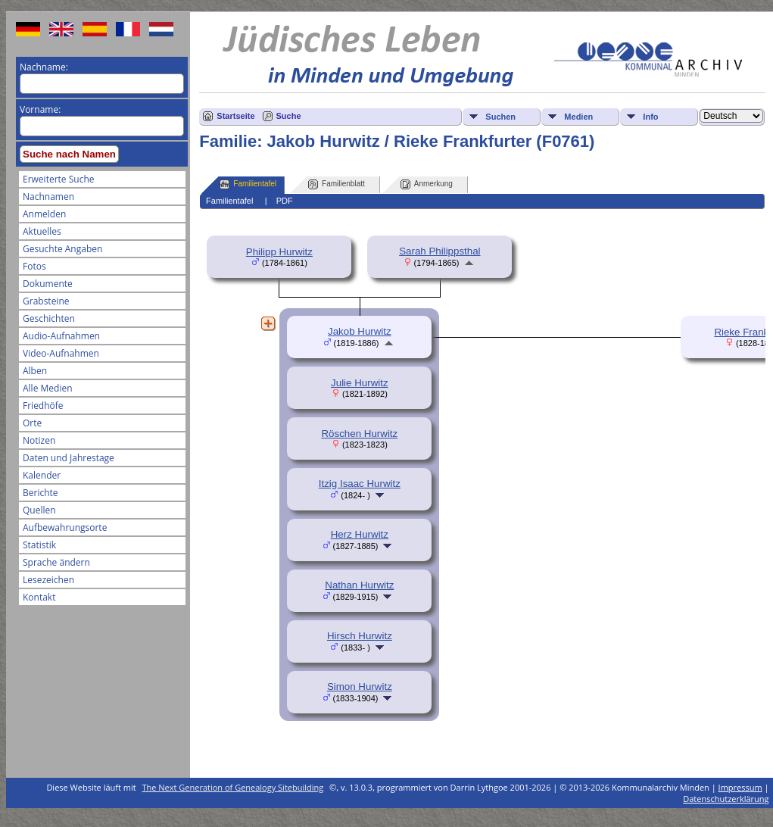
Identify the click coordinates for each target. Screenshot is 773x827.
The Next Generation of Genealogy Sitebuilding (233, 787)
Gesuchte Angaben (62, 248)
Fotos (34, 266)
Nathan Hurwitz (359, 585)
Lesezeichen (48, 579)
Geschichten (49, 318)
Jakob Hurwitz (359, 331)
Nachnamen (48, 196)
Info (650, 116)
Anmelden (44, 214)
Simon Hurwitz (359, 686)
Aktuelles (42, 231)
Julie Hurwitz (359, 383)
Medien (578, 116)
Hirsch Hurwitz (359, 635)
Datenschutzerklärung (725, 798)
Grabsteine (46, 301)
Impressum (740, 787)
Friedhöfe (43, 405)
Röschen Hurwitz (359, 433)
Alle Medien (48, 388)
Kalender (42, 475)
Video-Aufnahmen (61, 353)
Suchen (500, 116)
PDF (284, 200)
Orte (32, 423)
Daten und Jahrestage (68, 457)
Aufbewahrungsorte (65, 527)
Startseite (235, 115)
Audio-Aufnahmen (61, 335)
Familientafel (248, 184)
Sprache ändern (56, 562)
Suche (288, 115)
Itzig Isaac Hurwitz (360, 483)
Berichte (40, 492)
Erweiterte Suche (58, 179)
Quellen (39, 510)
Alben (35, 370)
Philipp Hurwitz (279, 251)
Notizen (39, 440)
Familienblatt (336, 184)
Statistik (39, 544)
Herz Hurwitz (359, 534)
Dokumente (48, 283)
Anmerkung (427, 184)
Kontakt (39, 597)
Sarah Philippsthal (439, 251)
